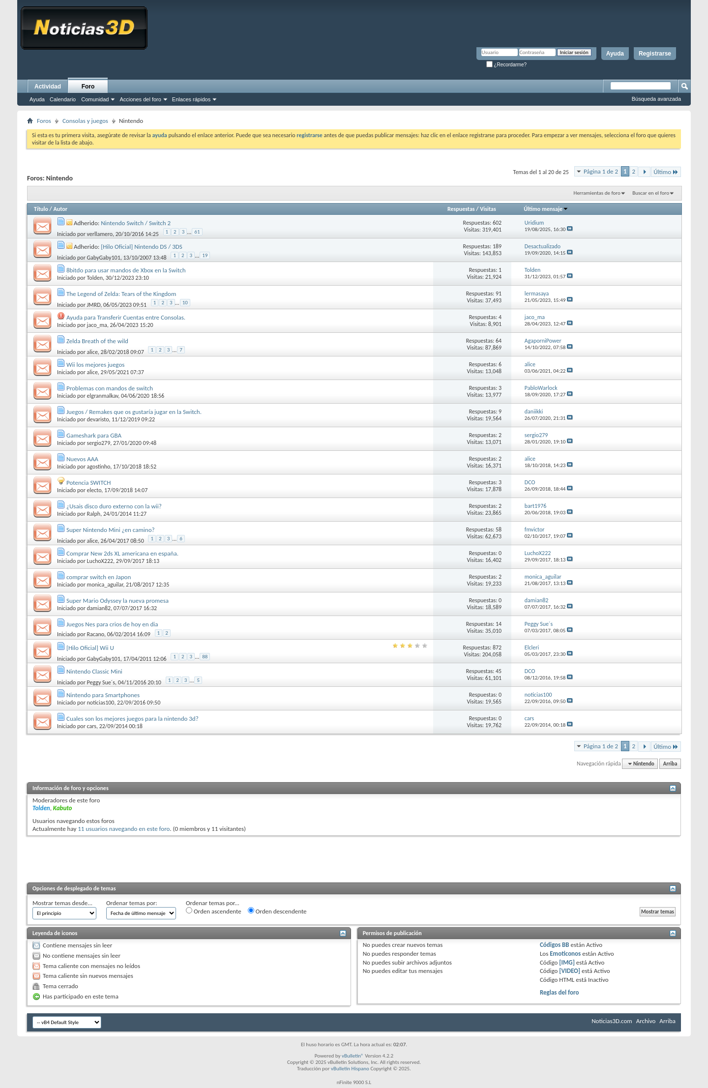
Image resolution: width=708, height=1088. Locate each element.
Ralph (94, 513)
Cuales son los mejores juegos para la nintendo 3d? (132, 718)
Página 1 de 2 (601, 171)
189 (497, 246)
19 (204, 255)
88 (204, 656)
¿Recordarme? (506, 64)
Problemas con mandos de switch (109, 388)
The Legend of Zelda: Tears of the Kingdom (121, 293)
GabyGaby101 (103, 257)
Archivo (646, 1021)
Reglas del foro (559, 992)
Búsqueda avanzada (656, 99)
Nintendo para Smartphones (103, 695)
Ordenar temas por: (131, 903)
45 (499, 671)
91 (499, 293)
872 (497, 647)
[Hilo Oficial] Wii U (90, 647)
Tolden (95, 277)
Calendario (63, 99)
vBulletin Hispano (350, 1068)
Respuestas (461, 209)
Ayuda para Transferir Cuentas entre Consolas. (125, 317)
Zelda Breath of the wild (97, 341)
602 (497, 222)
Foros (44, 120)
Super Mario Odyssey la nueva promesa (117, 600)
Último (665, 172)
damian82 (99, 608)
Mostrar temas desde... (62, 903)
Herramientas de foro (597, 193)
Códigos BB (554, 944)
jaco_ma (97, 325)
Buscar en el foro (650, 193)
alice (92, 352)
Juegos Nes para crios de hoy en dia (112, 624)
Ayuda (615, 53)
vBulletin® (353, 1056)
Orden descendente (277, 911)
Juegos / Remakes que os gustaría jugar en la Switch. (134, 411)
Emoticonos (565, 953)
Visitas (488, 209)
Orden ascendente (213, 911)
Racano (95, 634)
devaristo (98, 419)
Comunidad (95, 99)
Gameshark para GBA (93, 435)
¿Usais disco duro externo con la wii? (114, 506)
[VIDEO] (569, 970)
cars (91, 726)
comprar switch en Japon (98, 577)
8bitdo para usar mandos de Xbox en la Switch (126, 270)
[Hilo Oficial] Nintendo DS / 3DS (141, 246)
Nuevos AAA (82, 459)
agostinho (99, 466)
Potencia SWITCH (88, 482)
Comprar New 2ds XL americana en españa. (122, 553)
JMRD (94, 304)
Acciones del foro (140, 99)
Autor (60, 209)
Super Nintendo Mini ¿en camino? (110, 529)
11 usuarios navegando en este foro (124, 828)
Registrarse (655, 53)
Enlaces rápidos (191, 99)
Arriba (670, 764)
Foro (88, 86)
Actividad (47, 86)
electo (94, 490)
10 (185, 302)
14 (499, 623)
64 (499, 340)
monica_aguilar (105, 584)
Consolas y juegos (85, 120)
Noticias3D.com (611, 1021)
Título (41, 209)
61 (197, 232)
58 (499, 529)
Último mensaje (546, 209)
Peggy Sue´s (101, 682)
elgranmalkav (102, 395)
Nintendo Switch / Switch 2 (136, 223)
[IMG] (567, 962)
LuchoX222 (100, 561)
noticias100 (101, 702)
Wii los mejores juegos (95, 364)
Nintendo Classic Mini (94, 671)
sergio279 (99, 443)
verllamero (100, 234)
